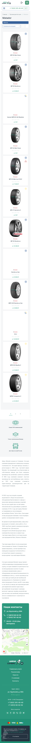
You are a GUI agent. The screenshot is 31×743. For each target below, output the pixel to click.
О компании (15, 678)
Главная (4, 14)
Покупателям (15, 672)
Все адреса (16, 694)
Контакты (15, 681)
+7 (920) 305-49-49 (16, 8)
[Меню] (27, 3)
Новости (15, 675)
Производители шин (15, 14)
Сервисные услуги (16, 669)
